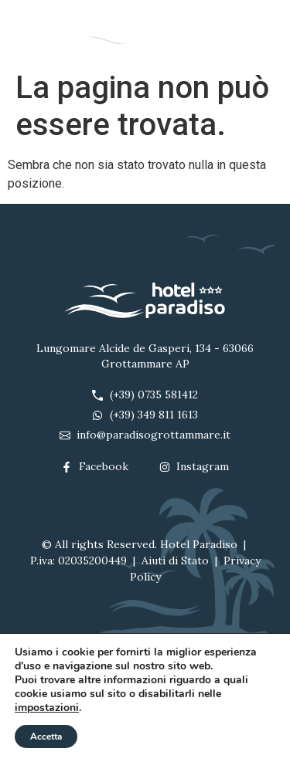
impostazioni (47, 708)
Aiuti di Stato (175, 560)
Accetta (46, 736)
